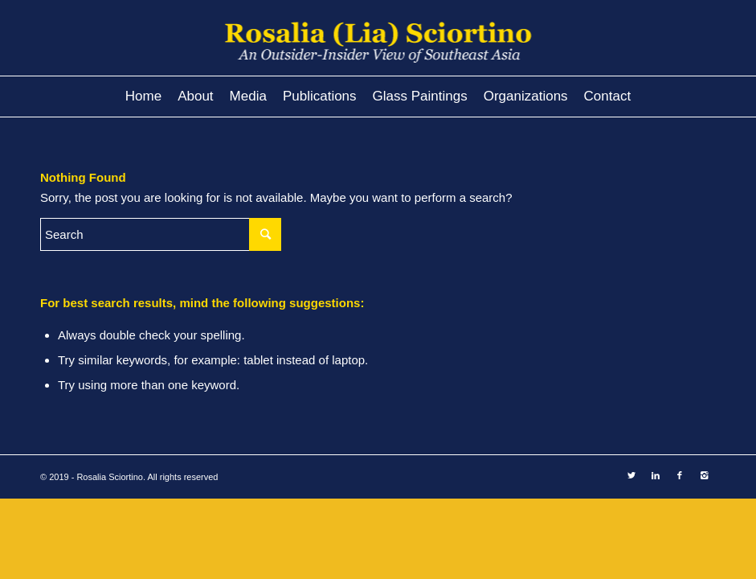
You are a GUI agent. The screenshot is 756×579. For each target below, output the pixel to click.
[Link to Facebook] (680, 475)
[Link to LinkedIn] (656, 475)
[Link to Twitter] (631, 475)
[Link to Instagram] (704, 475)
